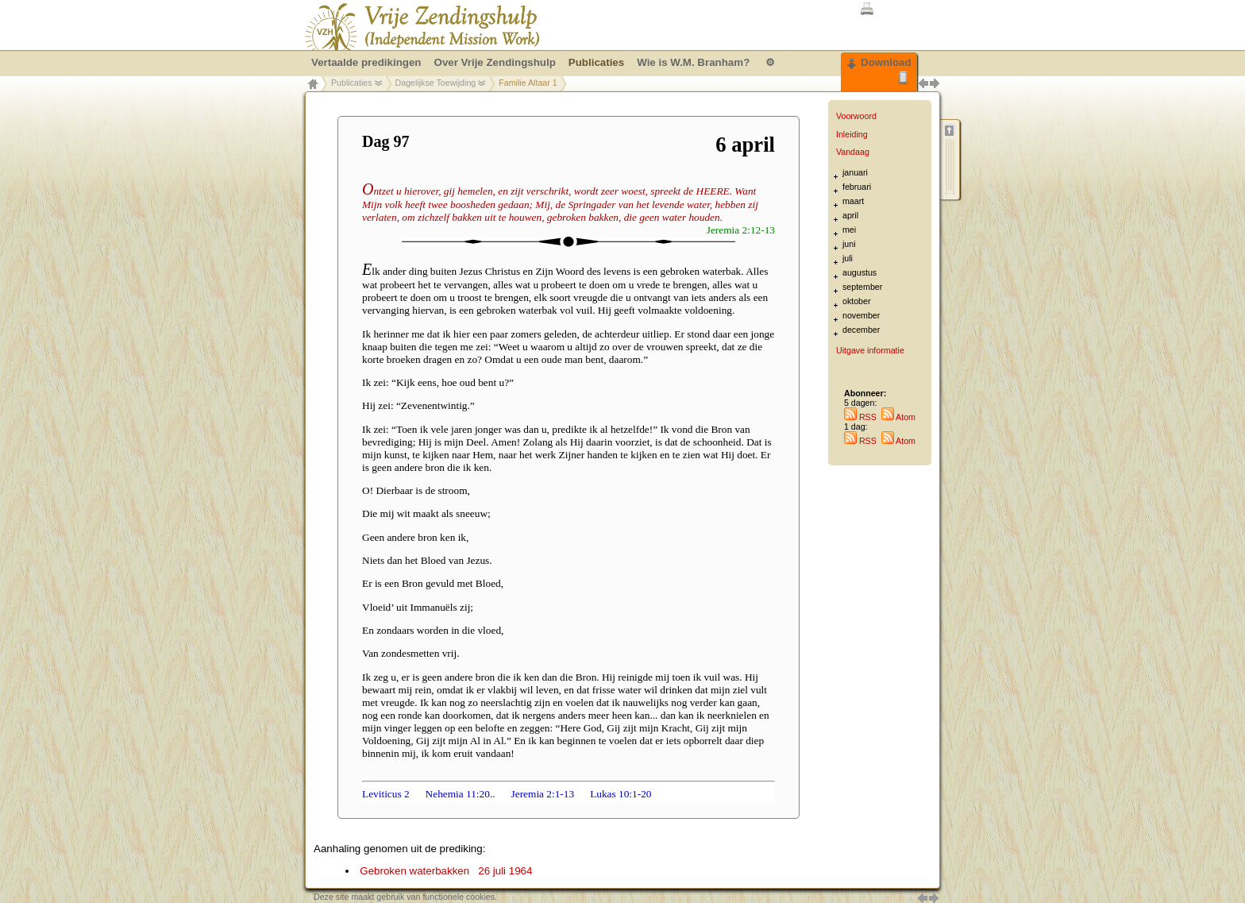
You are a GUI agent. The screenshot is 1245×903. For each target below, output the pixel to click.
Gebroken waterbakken (446, 871)
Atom (898, 417)
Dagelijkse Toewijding (435, 82)
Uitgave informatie (870, 350)
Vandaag (852, 151)
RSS (860, 417)
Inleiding (852, 134)
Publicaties (351, 82)
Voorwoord (856, 116)
